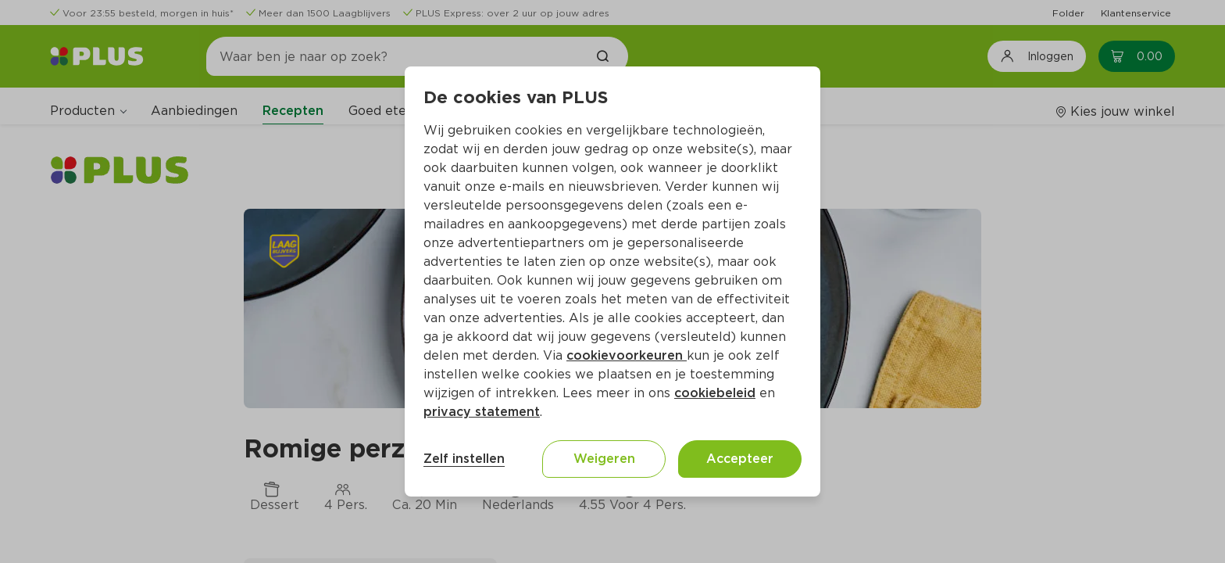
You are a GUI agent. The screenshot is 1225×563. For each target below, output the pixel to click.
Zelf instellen (464, 458)
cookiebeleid (714, 392)
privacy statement (481, 411)
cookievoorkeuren (626, 355)
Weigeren (604, 458)
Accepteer (739, 458)
